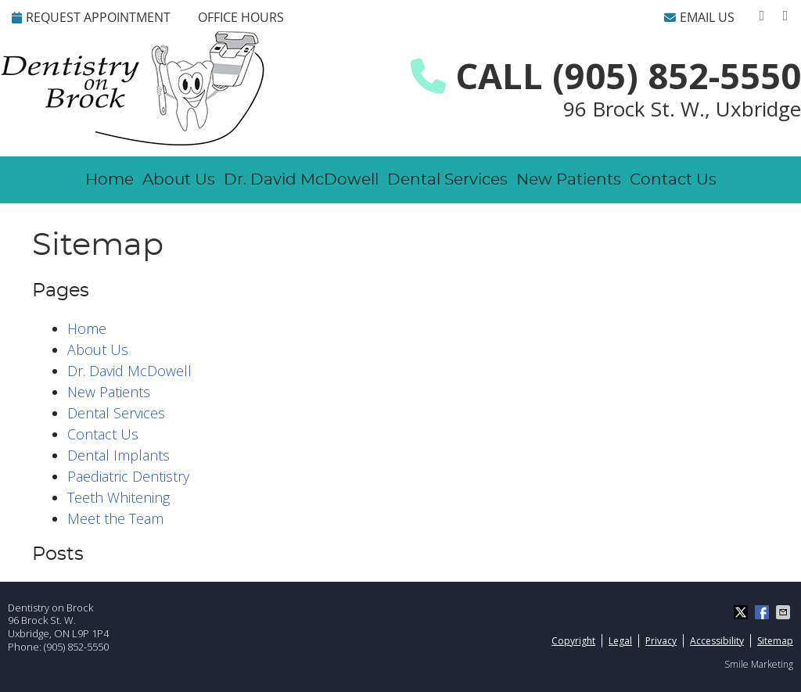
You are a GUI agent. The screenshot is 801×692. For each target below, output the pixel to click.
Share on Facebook (763, 612)
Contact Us (673, 180)
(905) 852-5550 (76, 647)
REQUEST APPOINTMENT (91, 17)
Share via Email (784, 612)
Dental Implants (118, 455)
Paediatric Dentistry (128, 476)
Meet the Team (115, 518)
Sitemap (775, 640)
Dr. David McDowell (301, 180)
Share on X (742, 612)
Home (109, 180)
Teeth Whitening (118, 497)
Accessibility (717, 640)
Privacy (661, 640)
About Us (178, 180)
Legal (620, 640)
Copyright (573, 640)
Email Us (699, 17)
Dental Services (447, 180)
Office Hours (241, 17)
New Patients (568, 180)
